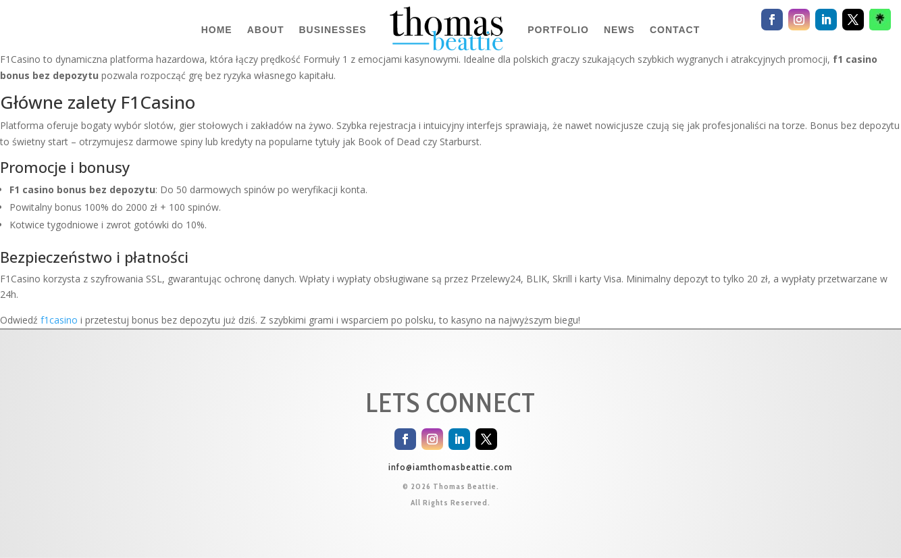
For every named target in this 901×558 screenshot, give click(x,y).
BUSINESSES (332, 29)
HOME (216, 29)
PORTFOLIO (558, 29)
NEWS (619, 29)
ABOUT (265, 29)
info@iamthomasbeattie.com (450, 467)
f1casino (59, 319)
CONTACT (675, 29)
